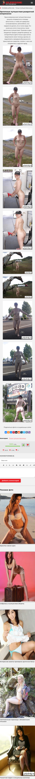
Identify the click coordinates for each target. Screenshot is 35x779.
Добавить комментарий (10, 480)
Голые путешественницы (17, 438)
